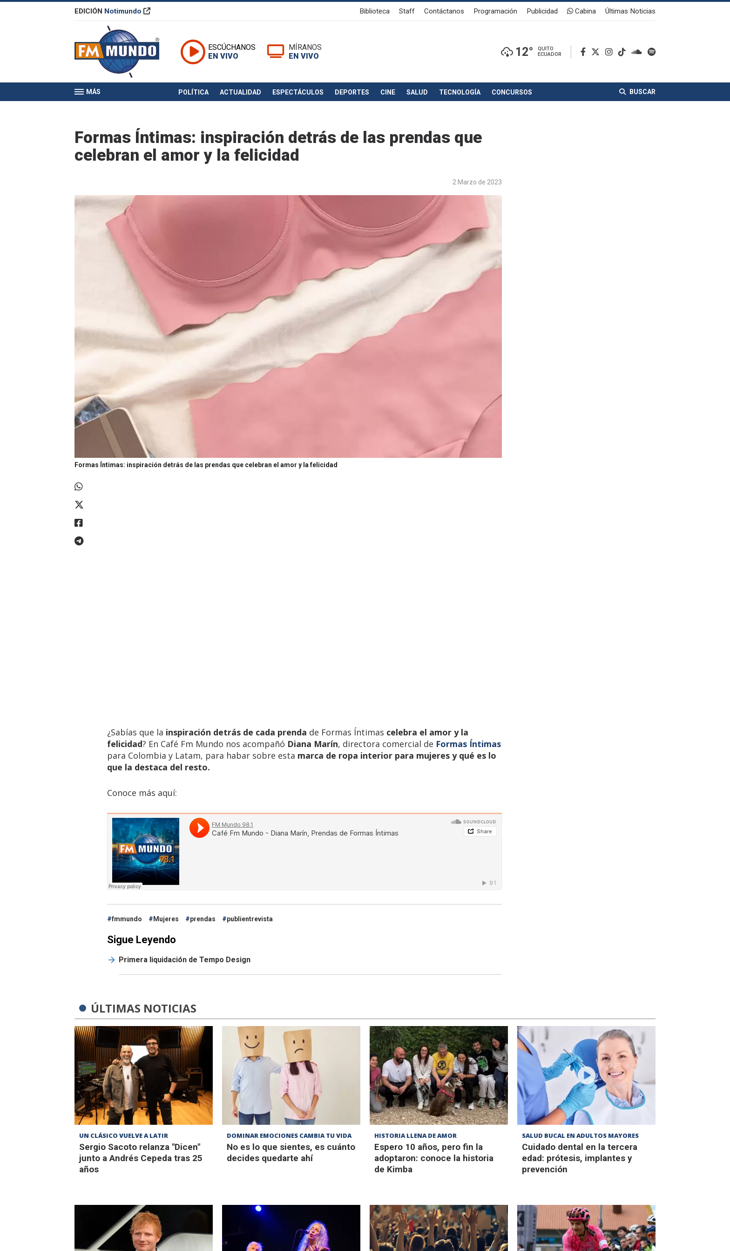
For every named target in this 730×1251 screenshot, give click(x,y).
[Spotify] (652, 52)
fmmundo (127, 919)
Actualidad (240, 92)
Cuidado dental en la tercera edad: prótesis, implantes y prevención (579, 1158)
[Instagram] (610, 52)
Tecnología (459, 92)
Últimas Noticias (630, 11)
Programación (495, 11)
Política (193, 92)
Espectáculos (298, 92)
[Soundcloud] (638, 52)
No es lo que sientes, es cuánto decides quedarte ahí (291, 1152)
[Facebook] (585, 52)
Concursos (512, 92)
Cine (387, 92)
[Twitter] (597, 52)
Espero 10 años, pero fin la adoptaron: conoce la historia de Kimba (433, 1158)
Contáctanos (444, 11)
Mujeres (166, 919)
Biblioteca (374, 11)
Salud (417, 92)
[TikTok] (623, 52)
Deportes (352, 92)
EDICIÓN (112, 11)
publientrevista (250, 919)
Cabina (581, 11)
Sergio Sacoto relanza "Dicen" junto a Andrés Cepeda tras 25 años (141, 1158)
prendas (203, 919)
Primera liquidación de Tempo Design (184, 959)
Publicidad (542, 11)
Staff (407, 11)
